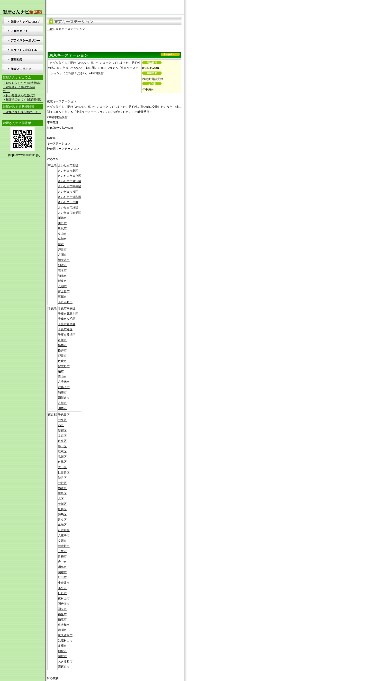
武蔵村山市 (65, 640)
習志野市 (64, 366)
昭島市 (62, 567)
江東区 (62, 451)
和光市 (62, 276)
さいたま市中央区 (69, 186)
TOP (50, 29)
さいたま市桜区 (68, 191)
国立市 (62, 609)
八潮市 (62, 286)
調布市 (62, 572)
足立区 (62, 519)
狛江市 (62, 619)
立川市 (62, 540)
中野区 (62, 483)
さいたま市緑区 (68, 207)
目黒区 (62, 462)
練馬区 (62, 514)
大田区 (62, 467)
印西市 (62, 408)
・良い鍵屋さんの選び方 (19, 95)
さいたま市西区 (68, 165)
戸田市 (62, 249)
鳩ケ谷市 (64, 260)
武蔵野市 (64, 546)
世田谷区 (64, 472)
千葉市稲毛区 (66, 319)
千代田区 (64, 414)
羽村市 (62, 656)
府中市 (62, 562)
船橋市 (62, 345)
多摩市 (62, 645)
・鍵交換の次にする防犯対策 (22, 99)
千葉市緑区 (65, 329)
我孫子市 (64, 387)
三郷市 (62, 296)
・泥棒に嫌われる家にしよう (22, 112)
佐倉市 (62, 361)
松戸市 (62, 350)
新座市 (62, 281)
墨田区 (62, 446)
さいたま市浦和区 (69, 197)
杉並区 (62, 488)
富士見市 (64, 291)
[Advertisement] (115, 40)
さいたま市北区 (68, 170)
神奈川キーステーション (63, 148)
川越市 (62, 218)
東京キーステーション (68, 55)
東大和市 (64, 625)
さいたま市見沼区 (69, 181)
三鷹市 (62, 551)
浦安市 (62, 392)
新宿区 (62, 430)
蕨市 (61, 244)
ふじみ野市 (65, 302)
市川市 (62, 340)
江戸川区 (64, 530)
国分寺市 (64, 603)
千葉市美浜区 (66, 334)
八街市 (62, 403)
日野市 (62, 593)
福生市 (62, 614)
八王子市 (64, 535)
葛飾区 (62, 525)
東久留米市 (65, 635)
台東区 (62, 441)
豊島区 (62, 493)
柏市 (61, 371)
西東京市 (64, 666)
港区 (61, 425)
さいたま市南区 (68, 202)
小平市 (62, 588)
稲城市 (62, 651)
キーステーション (58, 143)
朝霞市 (62, 265)
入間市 (62, 254)
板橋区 (62, 509)
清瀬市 (62, 630)
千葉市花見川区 (68, 313)
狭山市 (62, 233)
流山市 (62, 376)
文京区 (62, 435)
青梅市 (62, 556)
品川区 (62, 456)
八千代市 (64, 382)
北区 (61, 498)
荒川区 (62, 504)
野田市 (62, 355)
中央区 (62, 420)
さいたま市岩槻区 (69, 212)
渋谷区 (62, 477)
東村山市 (64, 598)
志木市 (62, 270)
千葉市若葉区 (66, 324)
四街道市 (64, 397)
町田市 (62, 577)
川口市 (62, 223)
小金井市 (64, 582)
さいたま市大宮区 (69, 176)
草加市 (62, 239)
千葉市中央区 (66, 308)
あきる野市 (65, 661)
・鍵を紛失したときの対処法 (22, 83)
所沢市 (62, 228)
